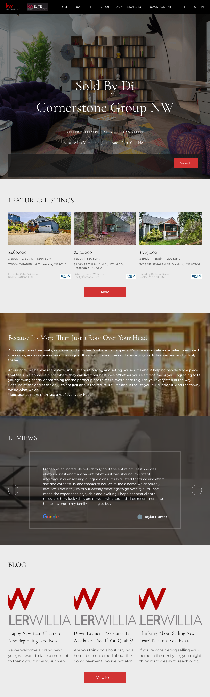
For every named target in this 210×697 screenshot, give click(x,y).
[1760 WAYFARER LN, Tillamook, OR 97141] (39, 228)
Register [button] (185, 6)
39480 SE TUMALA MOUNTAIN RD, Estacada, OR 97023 (99, 266)
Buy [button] (78, 6)
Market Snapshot (129, 6)
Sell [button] (90, 6)
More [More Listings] (105, 292)
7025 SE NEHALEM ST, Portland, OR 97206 (169, 264)
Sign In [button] (199, 6)
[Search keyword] (93, 163)
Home (64, 6)
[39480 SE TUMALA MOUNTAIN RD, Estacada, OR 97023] (105, 228)
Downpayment (160, 6)
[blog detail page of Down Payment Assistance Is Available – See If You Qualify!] (105, 621)
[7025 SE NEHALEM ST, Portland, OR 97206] (170, 228)
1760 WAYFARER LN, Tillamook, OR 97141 (37, 264)
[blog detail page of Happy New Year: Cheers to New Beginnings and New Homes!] (39, 621)
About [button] (104, 6)
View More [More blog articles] (105, 678)
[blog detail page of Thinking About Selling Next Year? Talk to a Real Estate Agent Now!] (170, 621)
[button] (186, 163)
